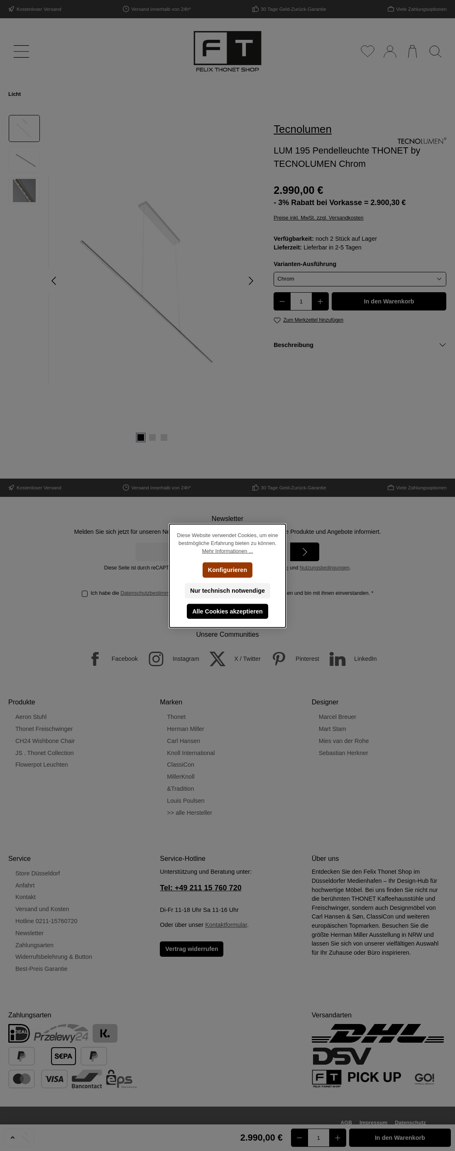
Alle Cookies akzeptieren (227, 611)
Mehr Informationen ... (227, 551)
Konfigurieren (227, 569)
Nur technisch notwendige (227, 590)
